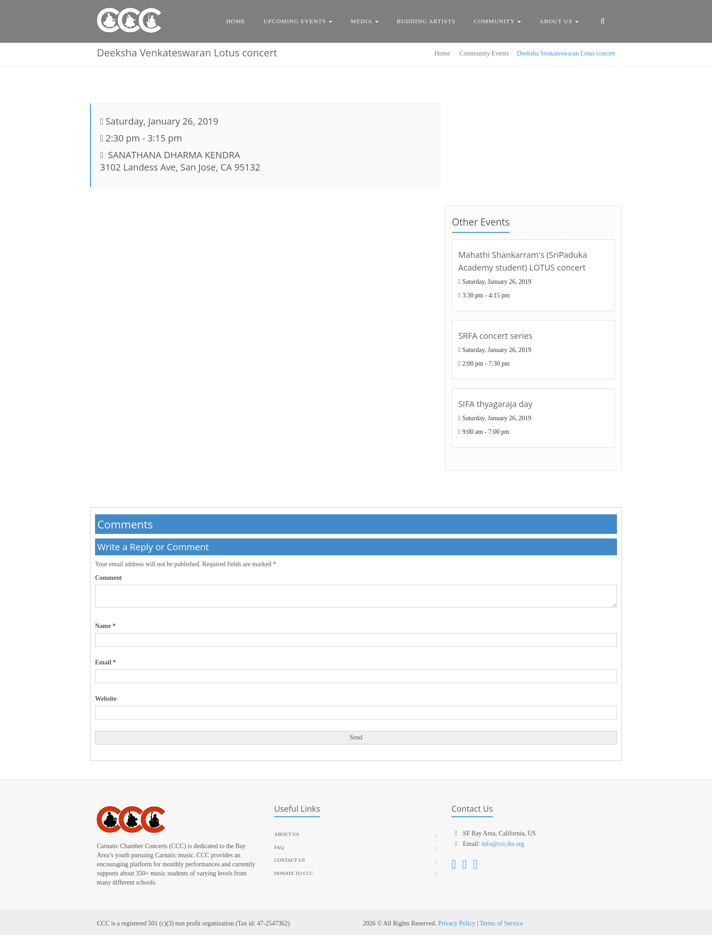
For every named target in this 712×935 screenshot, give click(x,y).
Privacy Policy (456, 923)
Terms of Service (501, 923)
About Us (559, 21)
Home (235, 21)
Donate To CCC (293, 873)
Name (105, 626)
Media (364, 21)
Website (105, 698)
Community (497, 21)
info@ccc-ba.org (502, 843)
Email (105, 662)
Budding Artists (426, 21)
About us (286, 834)
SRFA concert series (495, 335)
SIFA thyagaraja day (495, 403)
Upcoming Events (298, 21)
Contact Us (289, 860)
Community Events (483, 53)
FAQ (279, 847)
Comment (108, 577)
